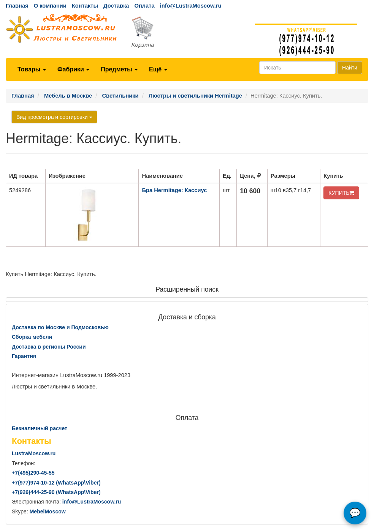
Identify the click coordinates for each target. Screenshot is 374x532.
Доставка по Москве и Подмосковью (60, 327)
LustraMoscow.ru (33, 453)
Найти (349, 68)
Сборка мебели (32, 337)
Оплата (144, 6)
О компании (50, 6)
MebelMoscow (48, 511)
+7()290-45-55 (33, 473)
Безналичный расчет (39, 428)
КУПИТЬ (341, 193)
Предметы (119, 69)
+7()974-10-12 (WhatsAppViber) (56, 483)
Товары (31, 69)
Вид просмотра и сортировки (54, 117)
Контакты (85, 6)
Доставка (116, 6)
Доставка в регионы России (49, 347)
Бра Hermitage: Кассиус (174, 190)
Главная (17, 6)
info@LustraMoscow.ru (191, 6)
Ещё (158, 69)
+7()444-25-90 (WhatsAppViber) (56, 492)
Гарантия (24, 356)
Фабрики (73, 69)
